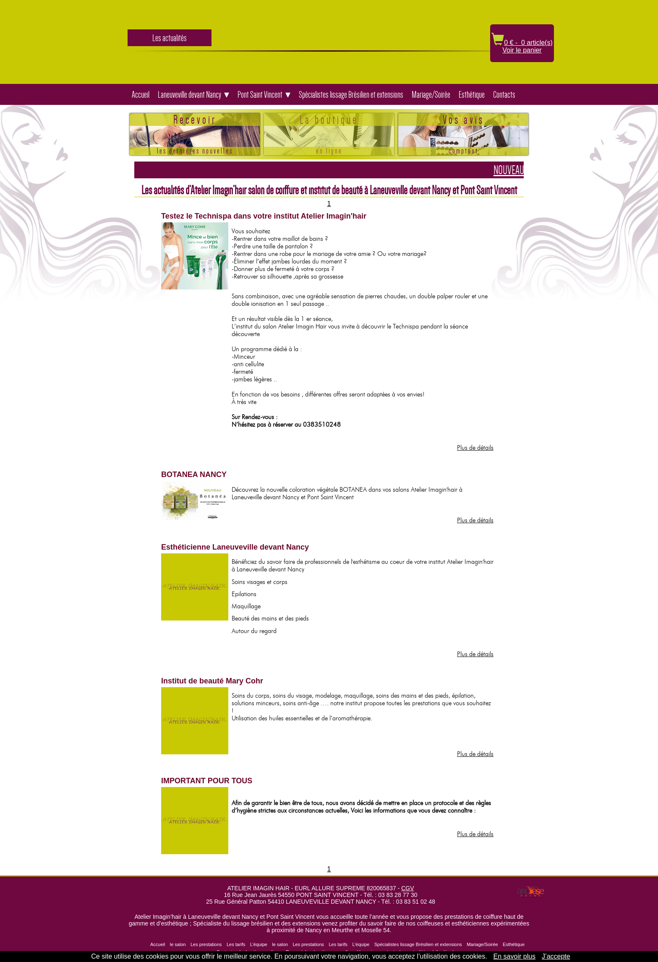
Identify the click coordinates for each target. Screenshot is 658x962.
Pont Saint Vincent (260, 94)
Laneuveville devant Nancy (189, 94)
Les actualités (169, 38)
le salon (178, 944)
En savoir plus (515, 956)
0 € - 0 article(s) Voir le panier (522, 46)
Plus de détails (475, 447)
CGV (407, 888)
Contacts (504, 94)
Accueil (140, 94)
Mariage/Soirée (431, 94)
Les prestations (206, 944)
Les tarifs (236, 944)
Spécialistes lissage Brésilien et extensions (351, 94)
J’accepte (556, 956)
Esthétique (472, 94)
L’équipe (258, 944)
